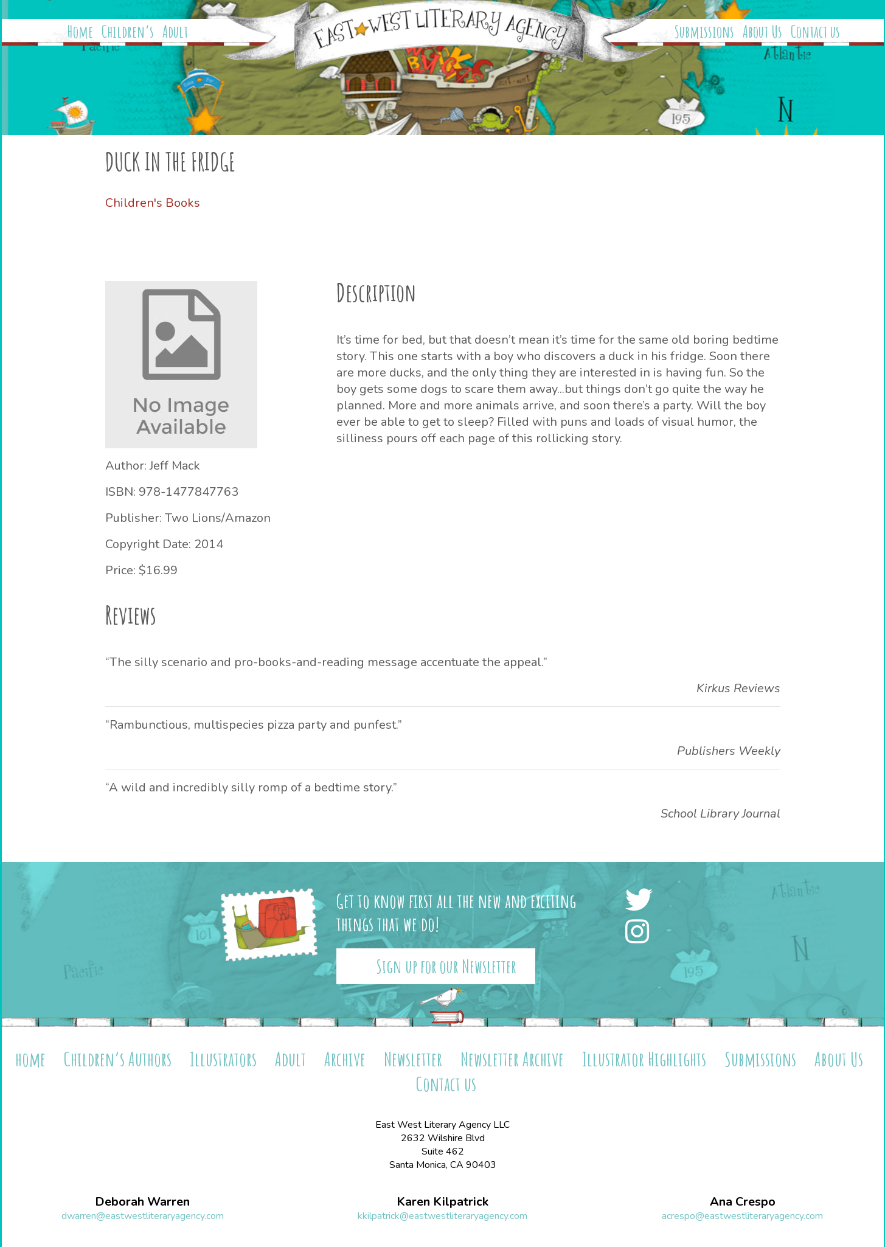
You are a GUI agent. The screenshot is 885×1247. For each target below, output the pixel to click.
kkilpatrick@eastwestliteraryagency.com (442, 1216)
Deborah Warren (142, 1202)
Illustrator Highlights (644, 1058)
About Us (762, 31)
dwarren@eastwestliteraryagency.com (142, 1216)
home (30, 1058)
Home (80, 31)
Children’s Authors (118, 1058)
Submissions (704, 31)
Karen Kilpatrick (442, 1202)
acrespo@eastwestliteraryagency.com (742, 1216)
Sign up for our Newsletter (446, 966)
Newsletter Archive (512, 1058)
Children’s (128, 31)
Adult (175, 31)
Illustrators (223, 1058)
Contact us (815, 31)
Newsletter (413, 1058)
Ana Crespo (743, 1202)
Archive (345, 1058)
